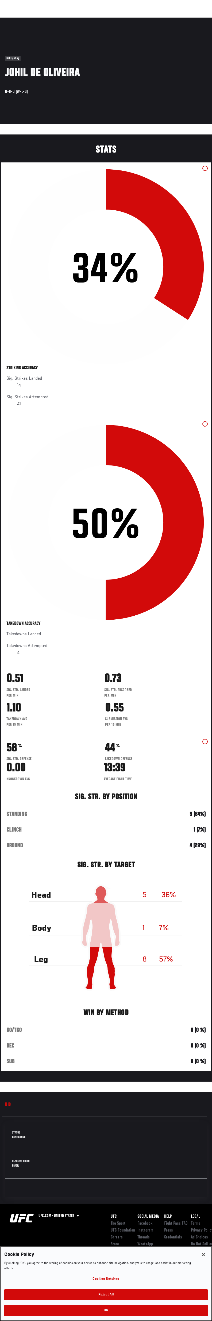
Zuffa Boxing (156, 20)
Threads (143, 1237)
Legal (195, 1216)
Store (115, 1244)
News (82, 20)
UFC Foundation (123, 1230)
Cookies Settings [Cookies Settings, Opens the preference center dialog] (105, 1279)
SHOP (179, 20)
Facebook (145, 1223)
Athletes (61, 20)
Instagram (145, 1230)
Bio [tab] (8, 1104)
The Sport (118, 1223)
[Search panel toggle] (194, 20)
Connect (109, 20)
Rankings (37, 20)
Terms (195, 1223)
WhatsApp (145, 1244)
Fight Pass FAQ (176, 1223)
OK (106, 1310)
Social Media (148, 1216)
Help (168, 1216)
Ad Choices (199, 1237)
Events (15, 20)
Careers (117, 1237)
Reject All (105, 1295)
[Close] (203, 1255)
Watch (130, 20)
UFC (114, 1216)
